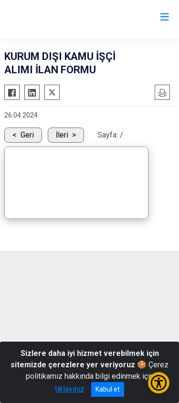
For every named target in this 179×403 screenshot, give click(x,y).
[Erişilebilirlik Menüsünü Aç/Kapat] (158, 382)
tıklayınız (69, 388)
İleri (62, 134)
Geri (27, 134)
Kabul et (107, 389)
